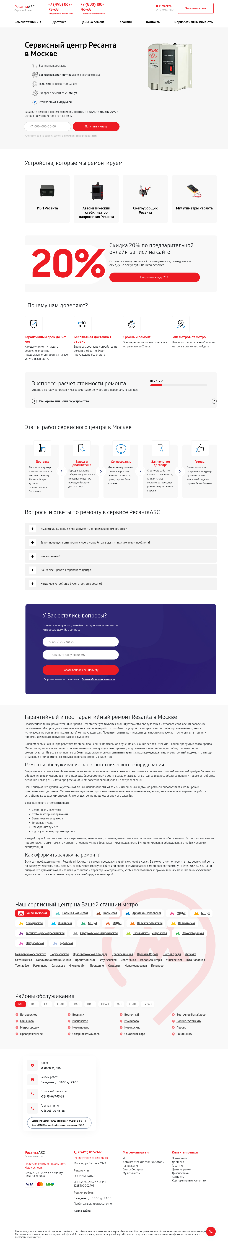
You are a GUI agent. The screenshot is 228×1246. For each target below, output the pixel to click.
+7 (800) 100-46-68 (53, 1111)
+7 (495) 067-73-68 (52, 1097)
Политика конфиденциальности (45, 1164)
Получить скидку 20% (154, 277)
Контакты (153, 22)
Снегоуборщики (133, 1169)
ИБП (125, 1158)
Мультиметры (131, 1173)
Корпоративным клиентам (194, 22)
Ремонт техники (26, 22)
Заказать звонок (195, 8)
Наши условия (34, 1168)
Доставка (59, 22)
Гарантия (125, 22)
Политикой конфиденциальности (80, 136)
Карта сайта (82, 1211)
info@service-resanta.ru (93, 1158)
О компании (180, 1158)
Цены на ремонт (92, 22)
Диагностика (180, 1173)
